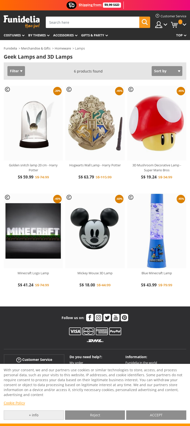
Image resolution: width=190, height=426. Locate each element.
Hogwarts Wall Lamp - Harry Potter (95, 165)
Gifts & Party (92, 35)
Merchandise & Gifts (35, 48)
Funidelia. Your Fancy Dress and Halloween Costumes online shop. (22, 21)
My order (76, 362)
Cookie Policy (14, 403)
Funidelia (10, 48)
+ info (33, 415)
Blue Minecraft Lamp (157, 273)
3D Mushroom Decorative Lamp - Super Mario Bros (156, 167)
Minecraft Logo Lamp (33, 273)
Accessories (63, 35)
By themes (37, 35)
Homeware (63, 48)
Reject (95, 415)
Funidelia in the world (141, 362)
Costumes (12, 35)
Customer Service (34, 359)
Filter (14, 71)
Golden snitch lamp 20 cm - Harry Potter (33, 167)
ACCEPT (156, 415)
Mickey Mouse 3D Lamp (95, 273)
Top (179, 35)
